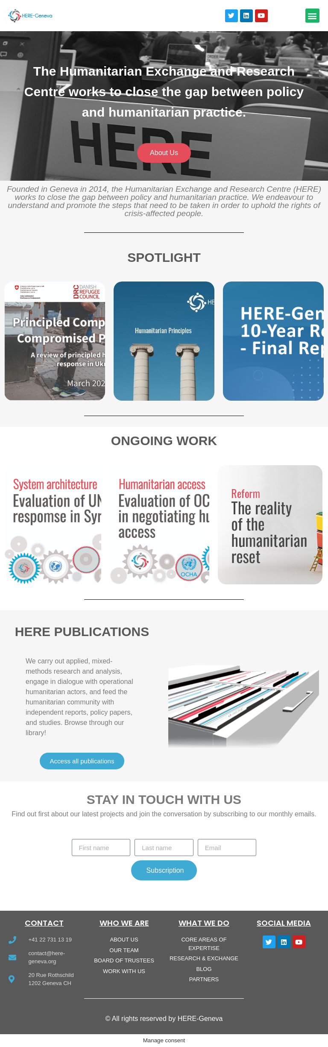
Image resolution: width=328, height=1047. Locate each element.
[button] (312, 16)
